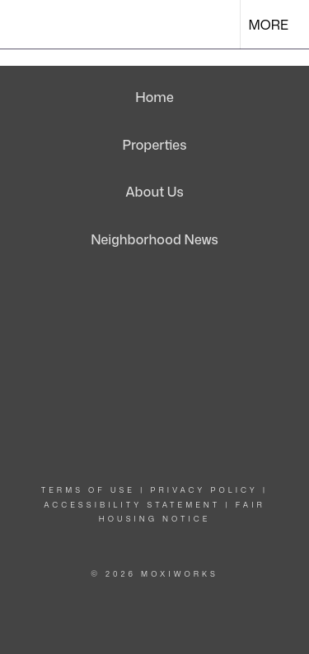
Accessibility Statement (132, 504)
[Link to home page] (27, 24)
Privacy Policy (204, 490)
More (268, 25)
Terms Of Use (88, 490)
